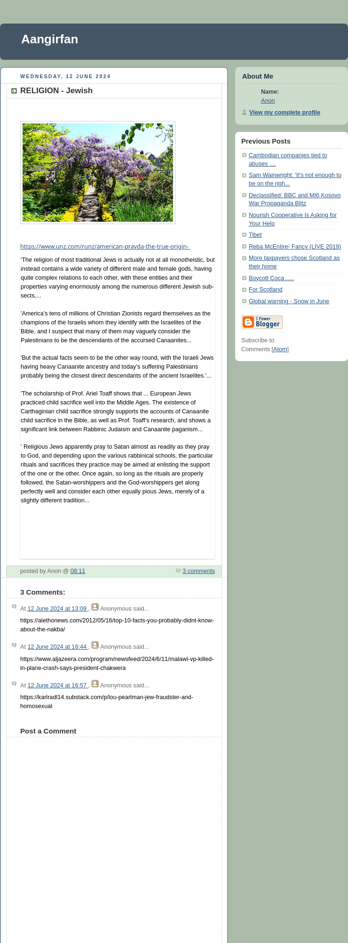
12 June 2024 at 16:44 (57, 647)
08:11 (78, 571)
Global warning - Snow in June (289, 301)
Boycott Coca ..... (271, 278)
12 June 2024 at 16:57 (57, 685)
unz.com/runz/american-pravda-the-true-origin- (105, 246)
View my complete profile (284, 112)
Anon (268, 100)
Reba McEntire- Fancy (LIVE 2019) (295, 246)
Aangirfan (49, 39)
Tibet (255, 235)
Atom (280, 349)
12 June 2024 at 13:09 (57, 608)
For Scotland (266, 289)
